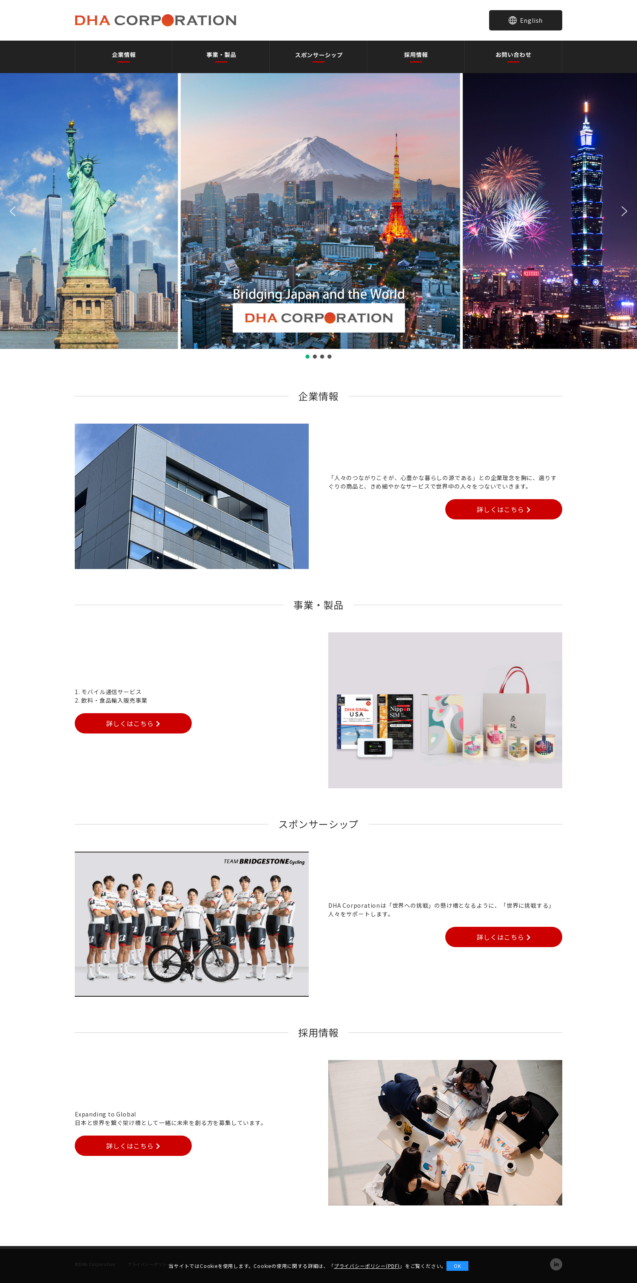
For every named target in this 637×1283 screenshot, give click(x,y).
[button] (12, 211)
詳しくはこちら (504, 509)
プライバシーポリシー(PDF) (367, 1265)
